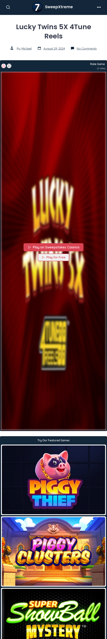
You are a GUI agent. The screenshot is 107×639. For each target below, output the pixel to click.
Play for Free (53, 257)
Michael (26, 48)
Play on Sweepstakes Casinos (53, 247)
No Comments (87, 48)
